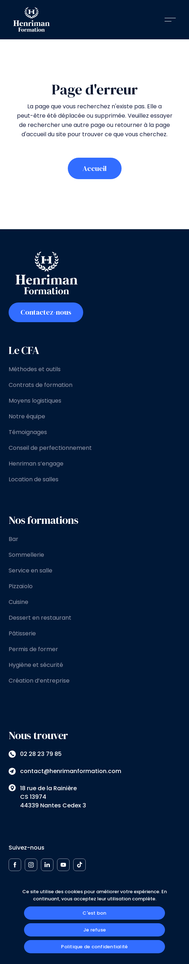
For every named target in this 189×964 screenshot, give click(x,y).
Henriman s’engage (36, 463)
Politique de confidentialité (94, 946)
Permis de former (33, 649)
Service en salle (30, 570)
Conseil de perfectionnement (50, 448)
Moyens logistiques (35, 401)
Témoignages (28, 432)
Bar (13, 539)
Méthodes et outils (35, 369)
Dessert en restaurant (40, 618)
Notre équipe (27, 416)
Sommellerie (26, 555)
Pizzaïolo (21, 586)
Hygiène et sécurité (36, 665)
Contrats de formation (40, 385)
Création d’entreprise (39, 681)
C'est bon (94, 913)
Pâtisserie (22, 633)
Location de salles (33, 479)
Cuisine (18, 602)
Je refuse (94, 929)
